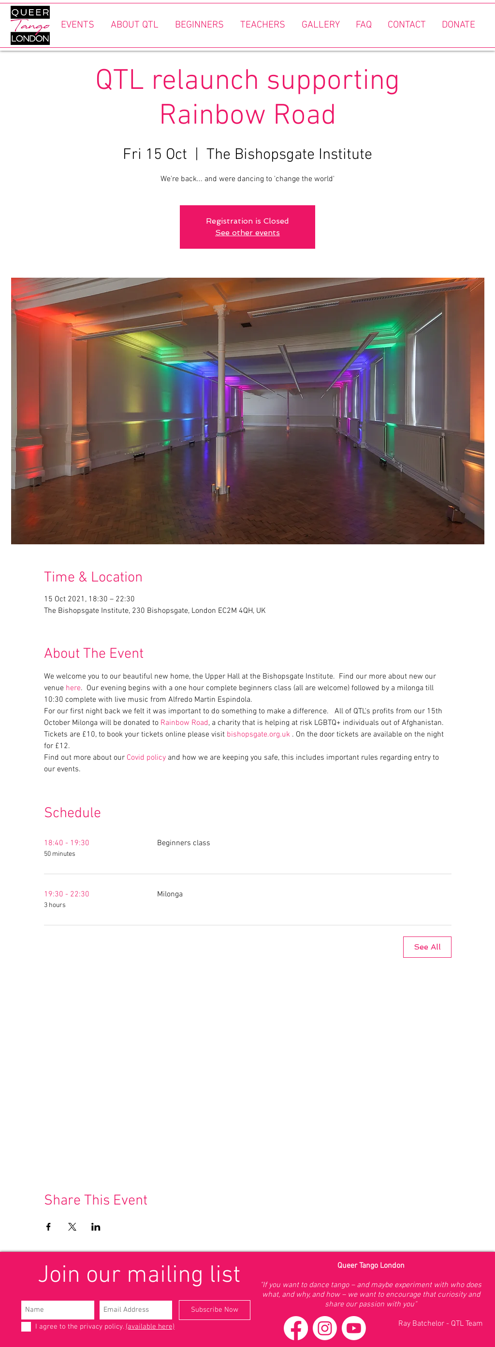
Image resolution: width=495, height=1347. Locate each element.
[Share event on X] (72, 1227)
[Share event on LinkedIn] (96, 1227)
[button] (77, 25)
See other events (247, 232)
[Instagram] (325, 1328)
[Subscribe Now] (214, 1310)
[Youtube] (354, 1328)
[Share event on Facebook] (48, 1227)
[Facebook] (296, 1328)
